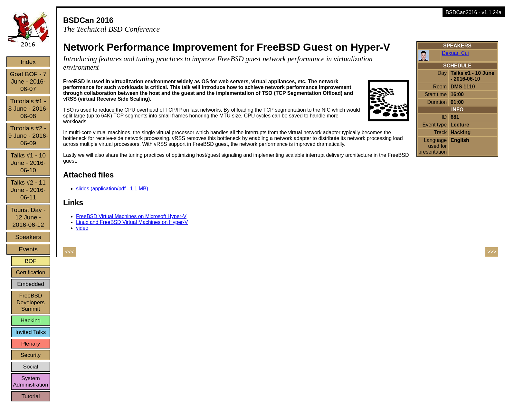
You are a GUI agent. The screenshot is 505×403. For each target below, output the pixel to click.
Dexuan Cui (455, 53)
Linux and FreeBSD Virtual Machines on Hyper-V (132, 222)
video (82, 228)
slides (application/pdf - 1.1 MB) (112, 188)
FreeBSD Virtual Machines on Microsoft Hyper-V (131, 216)
